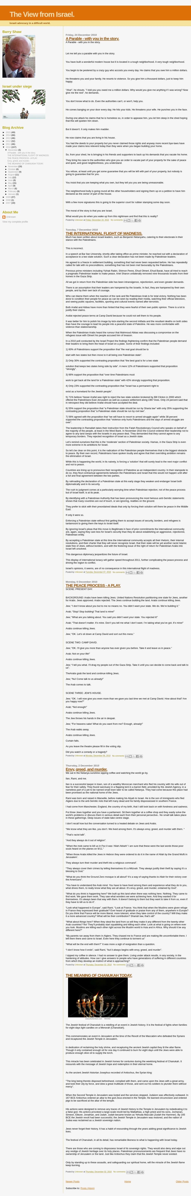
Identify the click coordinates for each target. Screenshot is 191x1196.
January (12, 194)
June (10, 180)
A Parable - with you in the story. (92, 38)
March (11, 188)
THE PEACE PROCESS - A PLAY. (93, 585)
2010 (8, 147)
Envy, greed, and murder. (86, 769)
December (13, 150)
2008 (8, 200)
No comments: (117, 220)
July (10, 177)
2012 (8, 141)
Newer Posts (72, 1181)
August (11, 175)
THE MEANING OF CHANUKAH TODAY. (99, 975)
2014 (8, 135)
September (13, 172)
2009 (8, 197)
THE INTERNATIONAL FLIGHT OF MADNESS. (104, 233)
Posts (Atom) (88, 1188)
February (12, 191)
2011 (8, 144)
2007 (8, 203)
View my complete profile (15, 221)
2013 (8, 138)
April (10, 186)
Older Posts (182, 1181)
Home (127, 1181)
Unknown (11, 217)
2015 (8, 132)
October (12, 169)
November (13, 166)
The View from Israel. (42, 14)
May (10, 183)
